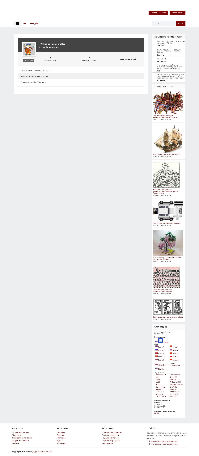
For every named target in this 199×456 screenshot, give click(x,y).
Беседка (34, 23)
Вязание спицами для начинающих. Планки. (162, 290)
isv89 (156, 413)
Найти (180, 23)
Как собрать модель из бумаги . (167, 223)
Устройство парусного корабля (166, 154)
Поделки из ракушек (111, 441)
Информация (107, 443)
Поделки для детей (110, 435)
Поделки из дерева (20, 432)
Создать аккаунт (158, 12)
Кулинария (61, 443)
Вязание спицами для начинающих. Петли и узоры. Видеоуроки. (166, 191)
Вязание (60, 435)
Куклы (59, 441)
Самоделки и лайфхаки (22, 438)
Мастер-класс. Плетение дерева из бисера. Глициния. (167, 258)
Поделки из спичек (110, 438)
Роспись (15, 443)
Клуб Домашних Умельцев (41, 451)
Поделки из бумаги (20, 441)
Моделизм (16, 435)
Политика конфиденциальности (163, 444)
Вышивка (61, 432)
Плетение (61, 438)
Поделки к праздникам (112, 432)
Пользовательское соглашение (163, 441)
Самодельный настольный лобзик (168, 317)
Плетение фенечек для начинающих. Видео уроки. (165, 116)
